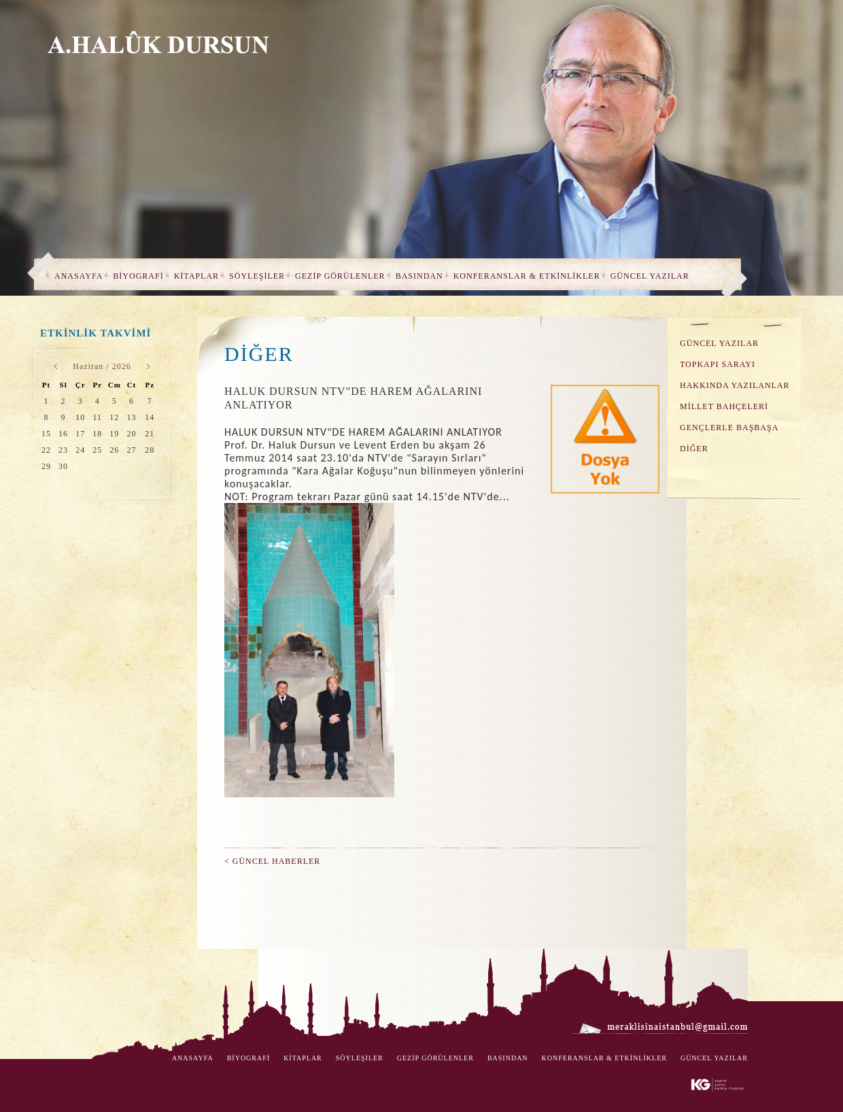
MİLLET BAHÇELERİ (724, 406)
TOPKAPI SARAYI (717, 364)
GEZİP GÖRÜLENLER (340, 276)
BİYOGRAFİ (138, 276)
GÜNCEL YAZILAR (649, 276)
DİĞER (694, 448)
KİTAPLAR (196, 276)
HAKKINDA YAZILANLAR (735, 385)
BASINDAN (419, 276)
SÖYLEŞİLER (257, 276)
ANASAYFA (78, 276)
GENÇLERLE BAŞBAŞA (729, 427)
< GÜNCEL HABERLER (272, 861)
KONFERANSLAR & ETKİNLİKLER (526, 276)
